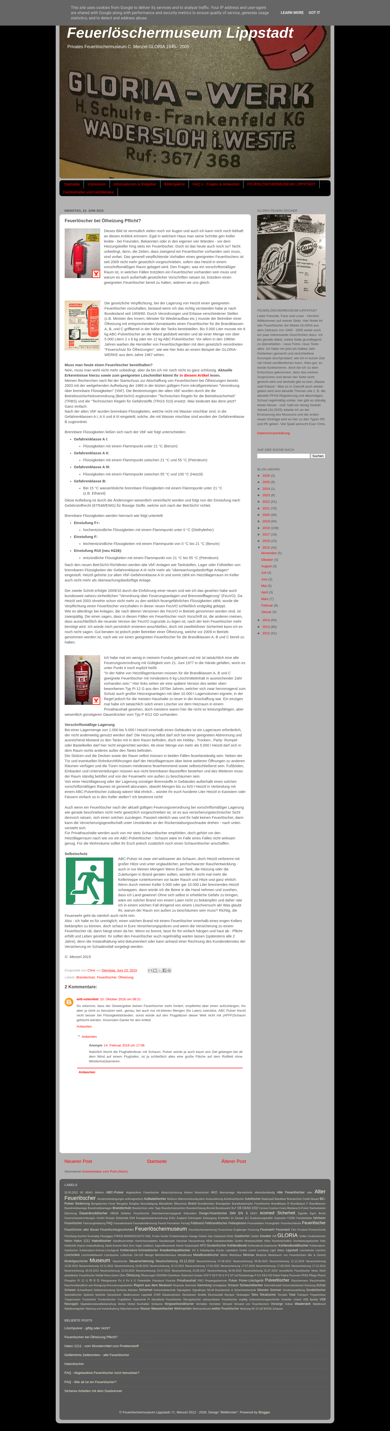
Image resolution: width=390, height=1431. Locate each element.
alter (309, 1192)
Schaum (233, 1285)
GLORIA (287, 1235)
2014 (266, 620)
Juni (264, 579)
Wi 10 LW (257, 1308)
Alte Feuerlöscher (291, 1192)
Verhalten (201, 1303)
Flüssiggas (106, 1236)
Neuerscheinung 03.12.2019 (175, 1261)
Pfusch (321, 1275)
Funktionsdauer (178, 1236)
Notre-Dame (111, 1275)
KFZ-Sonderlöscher (213, 1245)
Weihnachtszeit (202, 1308)
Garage (193, 1236)
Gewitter (265, 1236)
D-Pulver (303, 1208)
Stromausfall (215, 1294)
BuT (234, 1208)
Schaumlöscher (251, 1285)
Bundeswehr (223, 1208)
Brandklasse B (280, 1203)
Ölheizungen (148, 1275)
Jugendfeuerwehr (164, 1245)
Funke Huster (160, 1236)
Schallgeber (220, 1285)
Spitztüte (100, 1294)
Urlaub (297, 1299)
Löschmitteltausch (92, 1254)
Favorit (162, 1223)
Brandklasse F (299, 1203)
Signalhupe (199, 1289)
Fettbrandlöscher (216, 1223)
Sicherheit (145, 1290)
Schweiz (70, 1290)
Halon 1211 (82, 1241)
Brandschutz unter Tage (146, 1208)
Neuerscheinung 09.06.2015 (250, 1261)
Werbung (245, 1308)
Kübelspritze (207, 1250)
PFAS (304, 1275)
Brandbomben (206, 1203)
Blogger (264, 1412)
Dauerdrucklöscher (93, 1213)
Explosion (280, 1217)
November (269, 553)
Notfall (99, 1275)
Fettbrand (197, 1223)
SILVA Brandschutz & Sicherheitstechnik (231, 1289)
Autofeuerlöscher (234, 1198)
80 (81, 1192)
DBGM (114, 1213)
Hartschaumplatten (146, 1240)
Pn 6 (121, 1280)
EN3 (132, 1217)
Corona (263, 1208)
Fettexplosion (237, 1223)
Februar (267, 605)
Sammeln (190, 1285)
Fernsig (185, 1223)
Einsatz (110, 1217)
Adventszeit (202, 1192)
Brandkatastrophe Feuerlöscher (251, 1203)
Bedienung (82, 1203)
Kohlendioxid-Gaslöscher (263, 1245)
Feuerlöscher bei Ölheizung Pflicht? (90, 1337)
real (90, 1285)
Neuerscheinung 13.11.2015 (96, 1265)
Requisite (178, 1285)
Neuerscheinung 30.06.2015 (224, 1270)
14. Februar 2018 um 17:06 (124, 1045)
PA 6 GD (267, 1275)
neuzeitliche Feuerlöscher (294, 1270)
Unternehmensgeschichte (264, 1299)
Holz (323, 1240)
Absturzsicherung (171, 1192)
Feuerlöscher (106, 977)
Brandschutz (85, 977)
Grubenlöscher (317, 1236)
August (267, 566)
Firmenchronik (317, 1229)
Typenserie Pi (141, 1299)
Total (292, 1294)
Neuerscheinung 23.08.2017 (189, 1270)
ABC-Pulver (115, 1192)
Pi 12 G (82, 1280)
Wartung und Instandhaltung (102, 1308)
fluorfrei (82, 1236)
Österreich (187, 1275)
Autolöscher (253, 1199)
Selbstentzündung (104, 1289)
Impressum (97, 184)
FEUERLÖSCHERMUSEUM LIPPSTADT (281, 184)
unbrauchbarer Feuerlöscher (219, 1299)
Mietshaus (235, 1254)
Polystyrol (158, 1280)
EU (247, 1217)
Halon (68, 1241)
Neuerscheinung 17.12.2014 (309, 1265)
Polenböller (144, 1280)
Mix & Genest (317, 1254)
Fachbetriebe (304, 1217)
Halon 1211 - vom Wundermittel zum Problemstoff (101, 1346)
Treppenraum (72, 1299)
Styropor (229, 1294)
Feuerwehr (267, 1229)
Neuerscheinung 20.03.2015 (81, 1270)
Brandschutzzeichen (173, 1208)
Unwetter (286, 1299)
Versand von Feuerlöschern (251, 1303)
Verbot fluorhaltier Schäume (145, 1303)
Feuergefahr (272, 1223)
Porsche (171, 1280)
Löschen (320, 1250)
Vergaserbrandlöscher (179, 1304)
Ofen (122, 1275)
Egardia (302, 1213)
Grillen (303, 1236)
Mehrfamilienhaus (165, 1254)
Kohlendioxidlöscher (294, 1245)
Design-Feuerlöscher (213, 1213)
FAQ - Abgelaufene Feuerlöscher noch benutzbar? (101, 1373)
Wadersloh (303, 1304)
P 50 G (220, 1275)
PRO (200, 1280)
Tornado (282, 1294)
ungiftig (243, 1299)
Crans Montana (288, 1208)
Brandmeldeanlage (75, 1208)
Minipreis (261, 1254)
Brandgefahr (223, 1203)
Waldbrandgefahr (74, 1308)
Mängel (149, 1254)
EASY (253, 1213)
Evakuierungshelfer (261, 1217)
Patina (285, 1275)
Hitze (267, 1240)
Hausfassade (167, 1240)
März (265, 599)
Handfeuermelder (123, 1240)
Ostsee (198, 1275)
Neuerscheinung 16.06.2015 (131, 1265)
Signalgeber (184, 1289)
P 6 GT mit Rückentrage (239, 1275)
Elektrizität (122, 1217)
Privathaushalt (186, 1280)
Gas (210, 1236)
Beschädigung (149, 1203)
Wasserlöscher (162, 1308)
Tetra (254, 1294)
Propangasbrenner (216, 1280)
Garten (203, 1236)
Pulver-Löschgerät (251, 1280)
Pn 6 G (131, 1280)
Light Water (277, 1250)
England (182, 1217)
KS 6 (195, 1250)
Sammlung (204, 1285)
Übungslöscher (192, 1299)
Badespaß (268, 1198)
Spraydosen (114, 1294)
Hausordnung (196, 1240)
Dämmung (70, 1213)
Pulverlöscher (277, 1280)
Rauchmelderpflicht (75, 1285)
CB (239, 1208)
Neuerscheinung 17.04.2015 (202, 1265)
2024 (266, 489)
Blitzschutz (180, 1203)
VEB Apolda (310, 1299)
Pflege (313, 1275)
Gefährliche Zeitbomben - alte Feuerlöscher (96, 1355)
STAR (157, 1294)
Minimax (248, 1255)
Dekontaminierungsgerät (166, 1213)
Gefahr (255, 1236)
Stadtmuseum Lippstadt (137, 1294)
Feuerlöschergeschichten (117, 1229)
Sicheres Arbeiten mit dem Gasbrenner (93, 1391)
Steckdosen (189, 1294)
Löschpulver (111, 1254)
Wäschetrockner (130, 1308)
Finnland (302, 1229)
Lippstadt (292, 1250)
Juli (264, 572)
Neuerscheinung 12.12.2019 (287, 1261)
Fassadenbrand (122, 1223)
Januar (266, 612)
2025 (266, 482)
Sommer (276, 1290)
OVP (206, 1275)
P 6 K (258, 1275)
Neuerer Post (78, 1161)
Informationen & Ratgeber (135, 184)
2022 (266, 501)
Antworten (84, 1026)
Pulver (233, 1280)
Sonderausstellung (294, 1289)
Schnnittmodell (273, 1285)
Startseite (72, 184)
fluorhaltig (93, 1236)
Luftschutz (126, 1254)
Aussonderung (214, 1198)
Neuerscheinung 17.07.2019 (238, 1265)
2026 (266, 475)
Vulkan (289, 1303)
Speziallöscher (73, 1294)
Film (293, 1229)
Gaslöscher (242, 1236)
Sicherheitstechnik (165, 1289)
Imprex (81, 1245)
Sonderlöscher (316, 1290)
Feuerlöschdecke (291, 1223)
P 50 (212, 1275)
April (265, 592)
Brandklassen (317, 1203)
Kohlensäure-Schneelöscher (139, 1250)
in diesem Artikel (194, 375)
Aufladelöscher (155, 1199)
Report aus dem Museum (153, 1285)
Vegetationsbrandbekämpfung (98, 1303)
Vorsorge (277, 1304)
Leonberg (263, 1250)
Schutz (321, 1285)
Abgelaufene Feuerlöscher (142, 1192)
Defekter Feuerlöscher (135, 1213)
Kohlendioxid (236, 1245)
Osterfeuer (173, 1275)
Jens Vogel (135, 1245)
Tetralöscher (268, 1294)
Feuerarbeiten (255, 1223)
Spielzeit (88, 1294)
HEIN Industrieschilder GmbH (224, 1240)
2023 (266, 495)
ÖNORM (161, 1275)
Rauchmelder (318, 1280)
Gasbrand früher (224, 1236)
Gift (274, 1236)
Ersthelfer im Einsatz (231, 1217)
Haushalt (181, 1240)
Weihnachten (183, 1308)
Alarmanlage (227, 1192)
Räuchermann (299, 1280)
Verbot (122, 1303)
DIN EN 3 (238, 1213)
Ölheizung (125, 977)
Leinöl (252, 1250)
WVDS (268, 1308)
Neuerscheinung (141, 1261)
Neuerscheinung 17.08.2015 (273, 1265)
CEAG (246, 1208)
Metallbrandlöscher (206, 1255)
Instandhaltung (95, 1245)
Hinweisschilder (253, 1240)
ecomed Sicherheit (277, 1213)
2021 (266, 508)
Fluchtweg (70, 1236)
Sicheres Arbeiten (127, 1289)
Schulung (309, 1285)
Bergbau (134, 1203)
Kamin (180, 1245)
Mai (264, 586)
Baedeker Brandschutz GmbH (292, 1198)
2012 (266, 633)
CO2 (255, 1208)
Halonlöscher (101, 1241)
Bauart (315, 1198)
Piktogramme (109, 1280)
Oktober (267, 560)
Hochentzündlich (282, 1240)
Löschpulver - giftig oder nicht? (87, 1328)
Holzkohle (70, 1245)
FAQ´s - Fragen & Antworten (216, 184)
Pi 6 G (94, 1280)
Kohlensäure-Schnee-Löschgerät (99, 1250)
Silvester (263, 1290)
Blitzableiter (166, 1203)
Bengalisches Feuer (103, 1203)
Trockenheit (89, 1299)
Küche (220, 1250)
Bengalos (122, 1203)
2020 (266, 515)
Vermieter (215, 1303)
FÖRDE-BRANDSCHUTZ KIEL (132, 1236)
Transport (302, 1294)
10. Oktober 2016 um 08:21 (120, 999)
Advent (188, 1192)
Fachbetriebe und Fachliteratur (88, 192)
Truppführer (124, 1299)
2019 (266, 521)
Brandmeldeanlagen (100, 1208)
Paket (276, 1275)
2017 (266, 534)
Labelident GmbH (236, 1250)
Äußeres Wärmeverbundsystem (186, 1198)
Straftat (202, 1294)
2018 (266, 528)
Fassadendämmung (145, 1223)
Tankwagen (243, 1294)
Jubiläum (148, 1245)
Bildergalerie (174, 184)
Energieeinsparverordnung (152, 1217)
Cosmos (273, 1208)
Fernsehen (173, 1223)
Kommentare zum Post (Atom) (105, 1171)
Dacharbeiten (318, 1208)
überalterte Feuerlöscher (166, 1299)
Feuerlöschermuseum (161, 1229)
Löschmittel (72, 1255)
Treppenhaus (318, 1294)
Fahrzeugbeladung (94, 1223)
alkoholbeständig (264, 1192)
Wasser (145, 1308)
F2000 (291, 1217)
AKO (214, 1192)
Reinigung (100, 1285)
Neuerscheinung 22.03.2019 (117, 1270)
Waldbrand (319, 1303)
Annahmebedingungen (110, 1198)
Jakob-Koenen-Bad (116, 1245)
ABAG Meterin (94, 1192)
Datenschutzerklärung (273, 433)
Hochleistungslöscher (306, 1240)
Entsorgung (210, 1217)
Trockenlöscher (107, 1299)
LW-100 (138, 1254)
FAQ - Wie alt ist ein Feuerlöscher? (90, 1382)
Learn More (292, 12)
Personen (294, 1275)
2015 (266, 547)
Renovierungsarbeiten (120, 1285)
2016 (266, 541)
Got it (314, 12)
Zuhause (277, 1308)
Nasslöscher (120, 1261)
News (314, 1270)
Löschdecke (307, 1250)
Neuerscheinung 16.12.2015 (167, 1265)
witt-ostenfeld (87, 999)
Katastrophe (192, 1245)
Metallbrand (185, 1254)
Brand (192, 1203)
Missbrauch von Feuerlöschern (287, 1254)
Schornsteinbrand (292, 1285)
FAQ (109, 1223)
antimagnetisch (134, 1198)
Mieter (224, 1254)
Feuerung (253, 1229)
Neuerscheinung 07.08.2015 (213, 1261)
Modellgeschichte (76, 1261)
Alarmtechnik (244, 1192)
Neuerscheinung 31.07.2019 (260, 1270)
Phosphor (70, 1280)
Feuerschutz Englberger (232, 1229)
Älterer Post (233, 1161)
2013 (266, 627)
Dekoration (190, 1213)
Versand (227, 1303)
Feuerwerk (283, 1229)
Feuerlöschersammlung (203, 1229)
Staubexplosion (171, 1294)
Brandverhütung (196, 1208)
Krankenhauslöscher (175, 1250)
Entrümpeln (195, 1217)
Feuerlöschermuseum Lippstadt (180, 32)
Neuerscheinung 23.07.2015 (153, 1270)
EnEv (172, 1217)
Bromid (210, 1208)
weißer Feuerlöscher (225, 1308)
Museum (100, 1260)
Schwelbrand (84, 1289)
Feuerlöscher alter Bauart (81, 1229)
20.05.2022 (71, 1192)
